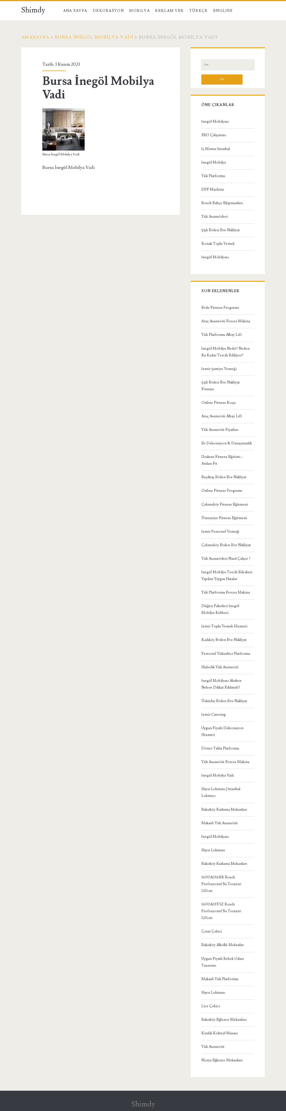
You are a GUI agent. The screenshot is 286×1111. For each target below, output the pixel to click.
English (222, 10)
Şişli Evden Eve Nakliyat (220, 230)
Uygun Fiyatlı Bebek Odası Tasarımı (222, 962)
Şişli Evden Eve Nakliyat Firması (220, 385)
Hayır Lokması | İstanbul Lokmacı (220, 792)
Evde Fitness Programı (220, 307)
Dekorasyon (108, 10)
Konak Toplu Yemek (218, 243)
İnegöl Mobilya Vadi (217, 775)
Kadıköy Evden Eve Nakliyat (224, 640)
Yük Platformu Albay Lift (221, 334)
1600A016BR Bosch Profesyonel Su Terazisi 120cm (221, 884)
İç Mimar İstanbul (215, 149)
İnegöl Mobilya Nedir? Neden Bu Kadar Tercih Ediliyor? (225, 352)
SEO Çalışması (213, 135)
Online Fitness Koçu (218, 402)
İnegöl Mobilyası (215, 121)
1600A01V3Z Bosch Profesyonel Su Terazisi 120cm (221, 911)
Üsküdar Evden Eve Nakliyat (224, 701)
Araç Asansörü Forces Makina (225, 321)
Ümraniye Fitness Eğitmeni (224, 518)
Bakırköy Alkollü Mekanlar (222, 945)
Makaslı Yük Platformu (219, 979)
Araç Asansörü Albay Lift (221, 416)
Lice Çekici (210, 1006)
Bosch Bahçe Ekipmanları (222, 203)
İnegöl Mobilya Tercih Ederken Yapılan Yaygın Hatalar (226, 575)
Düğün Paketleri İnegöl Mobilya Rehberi (220, 609)
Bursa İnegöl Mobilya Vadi (94, 37)
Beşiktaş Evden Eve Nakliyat (223, 477)
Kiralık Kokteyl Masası (219, 1033)
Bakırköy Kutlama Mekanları (224, 809)
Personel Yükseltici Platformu (225, 653)
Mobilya (139, 10)
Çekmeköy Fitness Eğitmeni (224, 504)
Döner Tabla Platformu (220, 748)
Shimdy (33, 10)
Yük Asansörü (213, 1046)
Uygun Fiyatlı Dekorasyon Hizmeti (222, 731)
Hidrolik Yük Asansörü (220, 667)
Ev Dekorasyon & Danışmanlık (226, 443)
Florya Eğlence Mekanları (222, 1060)
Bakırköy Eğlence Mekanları (224, 1019)
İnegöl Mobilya (213, 162)
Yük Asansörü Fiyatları (219, 429)
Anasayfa (35, 37)
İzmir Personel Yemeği (220, 531)
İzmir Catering (213, 714)
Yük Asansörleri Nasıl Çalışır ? (225, 558)
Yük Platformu (213, 176)
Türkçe (198, 10)
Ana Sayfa (75, 10)
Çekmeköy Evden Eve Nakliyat (226, 545)
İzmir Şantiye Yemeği (219, 369)
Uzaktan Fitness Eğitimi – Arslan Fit (222, 460)
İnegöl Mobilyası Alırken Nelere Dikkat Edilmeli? (221, 684)
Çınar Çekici (211, 931)
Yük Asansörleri (214, 216)
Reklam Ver (169, 10)
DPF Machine (212, 189)
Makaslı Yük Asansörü (219, 823)
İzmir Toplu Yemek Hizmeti (224, 626)
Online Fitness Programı (221, 490)
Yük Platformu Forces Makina (225, 592)
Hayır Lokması (213, 850)
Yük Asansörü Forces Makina (225, 762)
